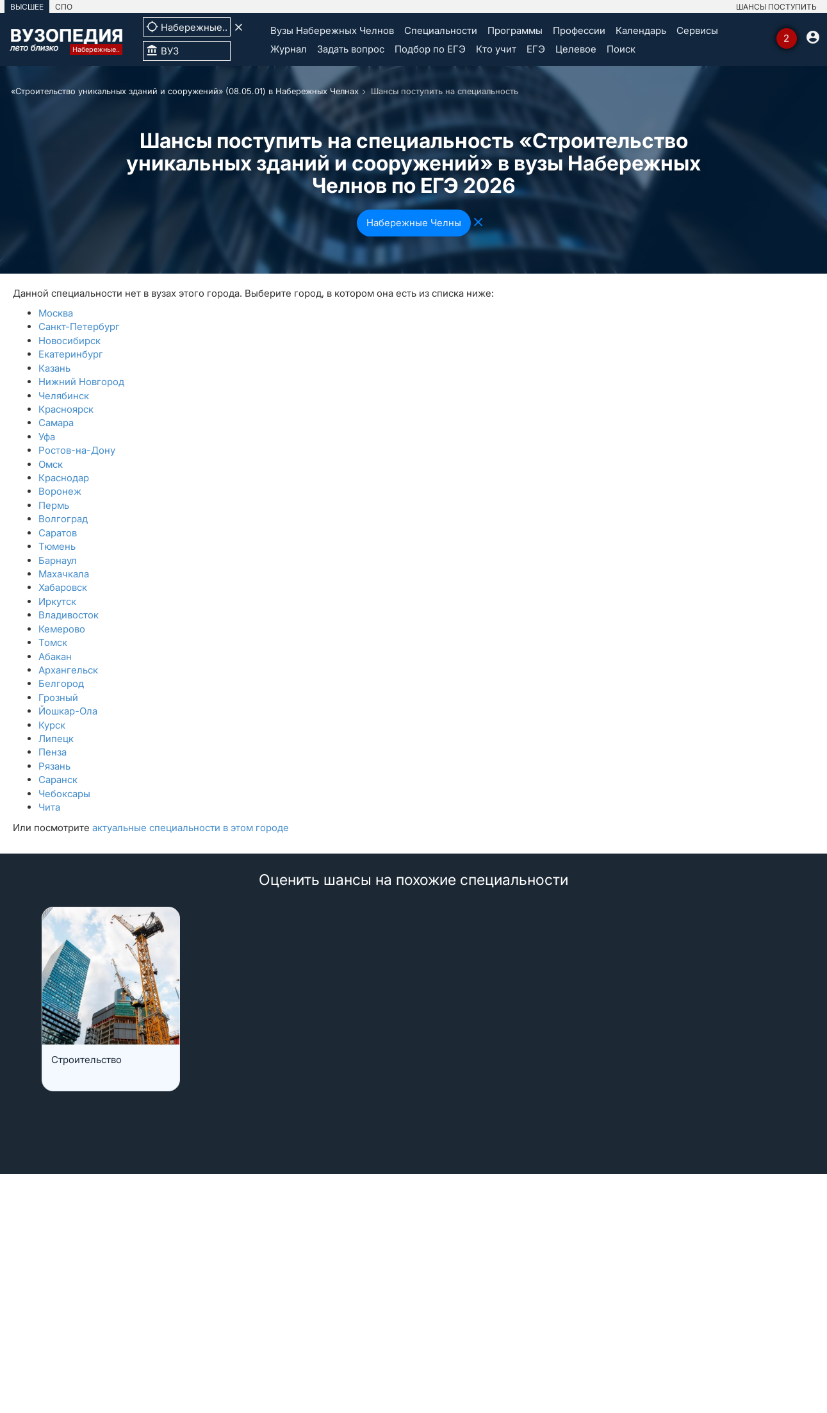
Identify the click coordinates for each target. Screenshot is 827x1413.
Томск (52, 642)
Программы (515, 30)
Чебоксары (64, 794)
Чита (49, 807)
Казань (54, 368)
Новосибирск (69, 341)
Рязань (54, 766)
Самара (56, 423)
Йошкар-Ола (67, 711)
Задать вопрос (350, 49)
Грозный (58, 697)
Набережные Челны (413, 223)
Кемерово (61, 629)
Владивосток (68, 615)
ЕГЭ (536, 49)
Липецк (56, 738)
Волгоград (63, 519)
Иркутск (57, 601)
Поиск (621, 49)
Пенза (52, 752)
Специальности (440, 30)
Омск (50, 464)
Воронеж (59, 491)
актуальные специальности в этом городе (190, 828)
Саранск (58, 779)
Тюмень (57, 546)
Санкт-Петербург (79, 326)
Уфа (46, 437)
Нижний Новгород (81, 382)
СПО (63, 7)
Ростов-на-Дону (76, 450)
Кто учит (496, 49)
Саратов (57, 533)
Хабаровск (62, 587)
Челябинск (63, 396)
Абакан (55, 656)
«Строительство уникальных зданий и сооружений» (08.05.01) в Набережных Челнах (185, 91)
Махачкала (63, 574)
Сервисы (697, 30)
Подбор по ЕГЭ (430, 49)
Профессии (579, 30)
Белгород (61, 683)
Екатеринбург (70, 354)
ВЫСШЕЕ (27, 7)
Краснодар (63, 478)
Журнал (288, 49)
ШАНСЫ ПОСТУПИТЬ (776, 7)
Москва (55, 313)
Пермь (53, 505)
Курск (51, 725)
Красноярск (66, 409)
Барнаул (57, 560)
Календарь (641, 30)
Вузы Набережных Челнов (332, 30)
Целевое (575, 49)
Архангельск (68, 670)
